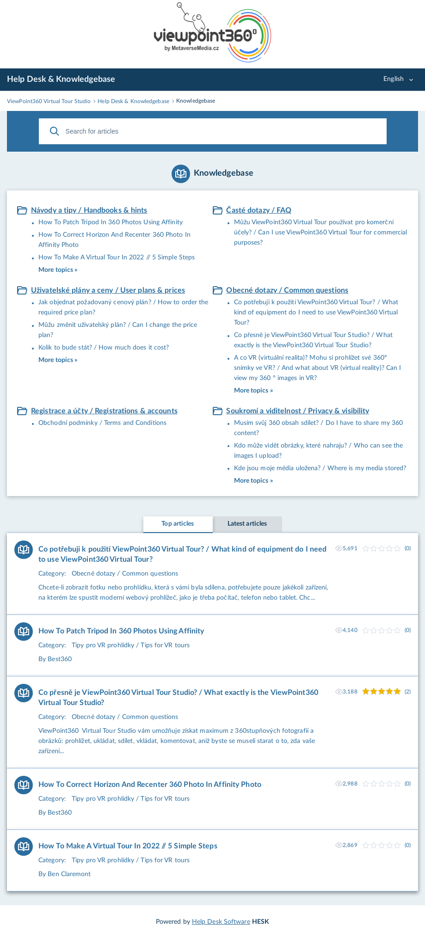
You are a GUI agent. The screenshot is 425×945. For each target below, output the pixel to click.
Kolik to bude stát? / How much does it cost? (103, 347)
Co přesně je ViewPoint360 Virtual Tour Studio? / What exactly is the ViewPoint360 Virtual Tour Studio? (313, 340)
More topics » (57, 270)
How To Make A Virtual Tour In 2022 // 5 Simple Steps (116, 257)
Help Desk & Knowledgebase (61, 79)
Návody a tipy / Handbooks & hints (89, 210)
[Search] (54, 131)
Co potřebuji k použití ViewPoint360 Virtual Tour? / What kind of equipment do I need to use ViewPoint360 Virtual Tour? (316, 312)
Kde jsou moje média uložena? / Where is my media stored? (320, 468)
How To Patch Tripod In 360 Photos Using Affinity (110, 222)
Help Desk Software (221, 922)
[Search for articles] (213, 131)
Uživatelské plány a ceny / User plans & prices (108, 290)
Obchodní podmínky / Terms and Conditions (102, 423)
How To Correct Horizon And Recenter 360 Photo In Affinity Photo (114, 240)
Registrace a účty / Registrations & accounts (104, 411)
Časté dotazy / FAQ (258, 210)
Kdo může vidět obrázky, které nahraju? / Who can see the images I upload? (318, 450)
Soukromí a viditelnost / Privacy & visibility (297, 411)
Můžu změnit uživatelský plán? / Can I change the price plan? (117, 330)
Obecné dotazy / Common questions (287, 290)
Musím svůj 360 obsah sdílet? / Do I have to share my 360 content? (318, 428)
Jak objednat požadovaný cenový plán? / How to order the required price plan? (123, 307)
